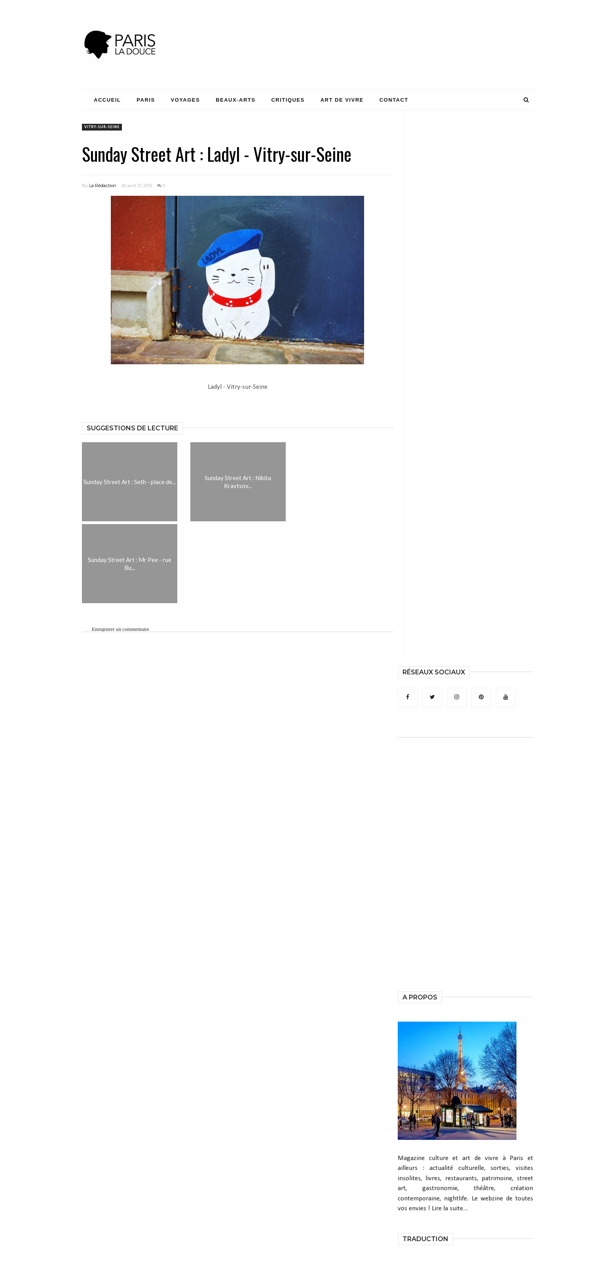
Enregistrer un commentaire (120, 629)
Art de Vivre (342, 100)
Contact (394, 100)
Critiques (287, 100)
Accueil (107, 100)
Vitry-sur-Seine (102, 127)
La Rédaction (102, 185)
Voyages (185, 100)
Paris (146, 100)
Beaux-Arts (235, 100)
